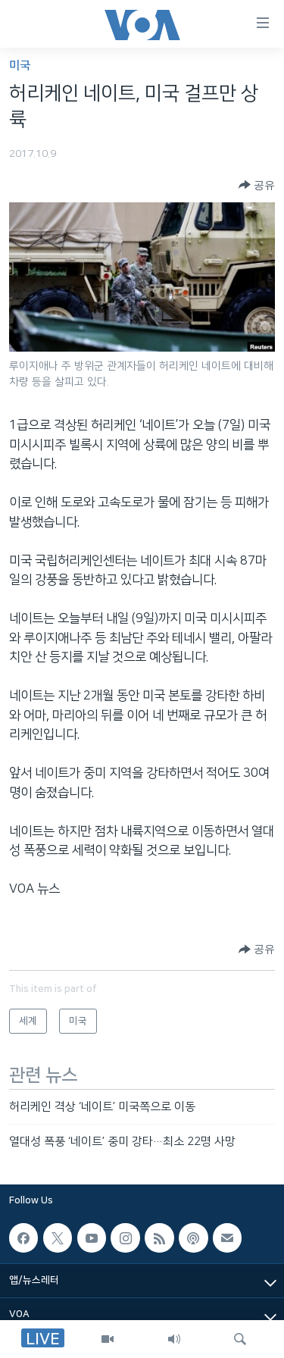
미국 (19, 65)
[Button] (257, 185)
